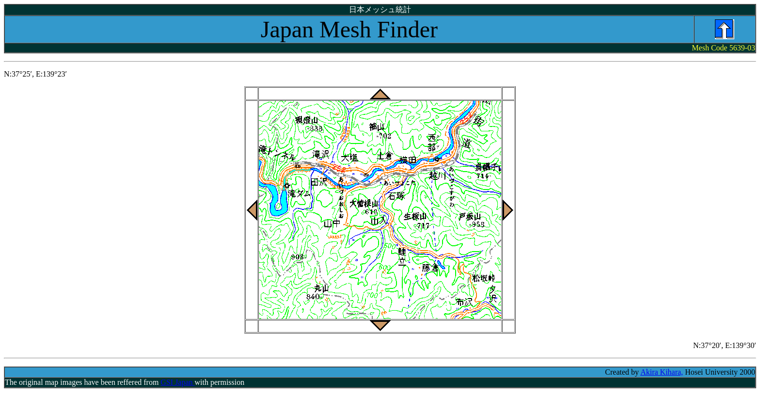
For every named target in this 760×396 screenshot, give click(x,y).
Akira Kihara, (661, 372)
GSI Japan (177, 382)
